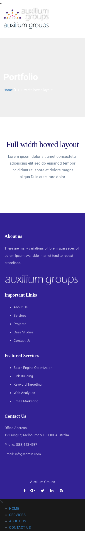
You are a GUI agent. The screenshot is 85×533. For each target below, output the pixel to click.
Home (8, 90)
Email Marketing (26, 401)
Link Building (23, 376)
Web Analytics (24, 393)
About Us (21, 307)
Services (20, 316)
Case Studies (24, 332)
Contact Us (23, 341)
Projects (20, 324)
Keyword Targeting (27, 384)
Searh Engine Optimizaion (33, 368)
